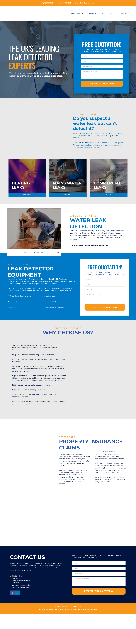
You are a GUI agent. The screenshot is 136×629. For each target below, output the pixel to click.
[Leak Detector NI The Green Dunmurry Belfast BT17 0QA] (68, 536)
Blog (123, 13)
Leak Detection (78, 13)
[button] (27, 198)
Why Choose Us (96, 13)
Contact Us (112, 13)
